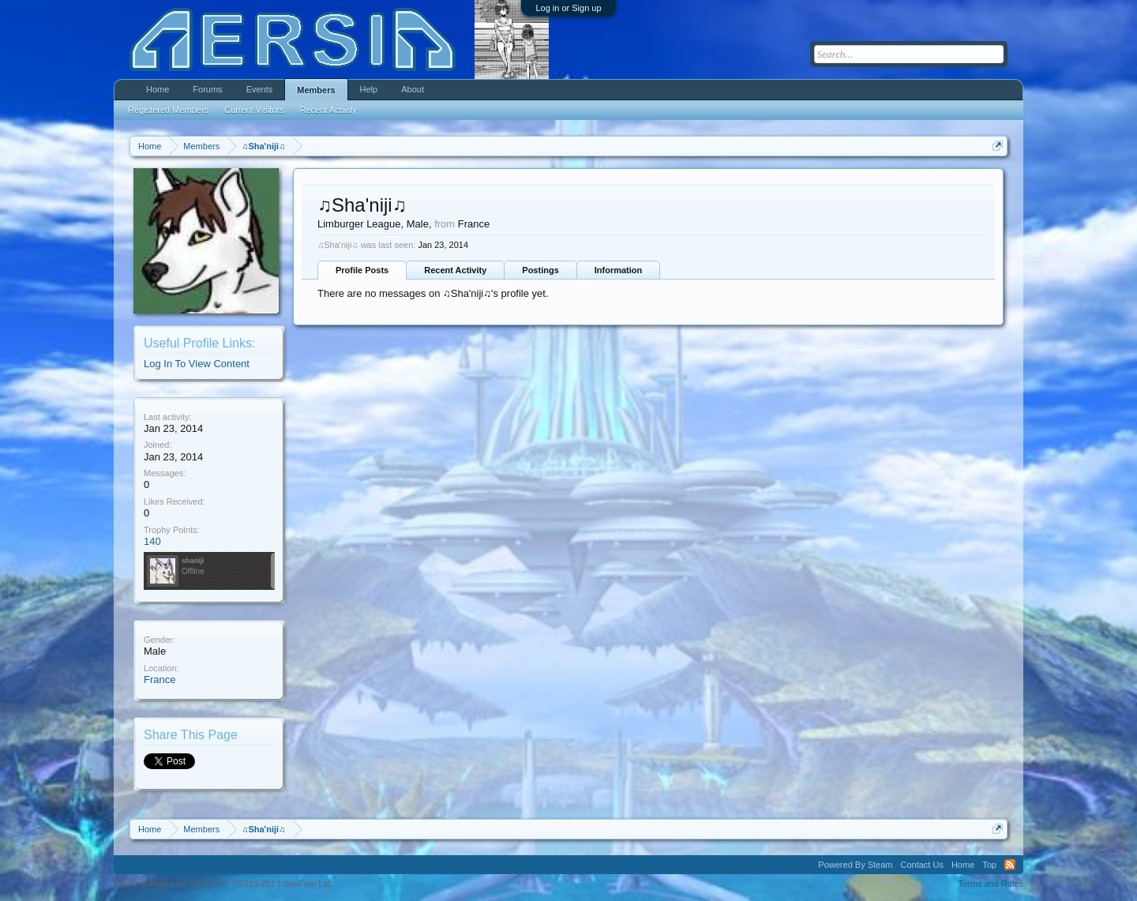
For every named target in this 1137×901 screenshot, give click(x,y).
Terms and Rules (990, 883)
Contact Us (921, 864)
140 (152, 541)
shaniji (193, 561)
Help (369, 89)
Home (157, 89)
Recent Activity (455, 270)
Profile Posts (362, 270)
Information (619, 270)
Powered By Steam (855, 864)
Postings (540, 270)
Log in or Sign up (568, 8)
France (159, 679)
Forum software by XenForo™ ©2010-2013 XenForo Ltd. (223, 883)
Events (259, 89)
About (412, 89)
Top (989, 864)
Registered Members (168, 110)
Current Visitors (254, 110)
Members (316, 90)
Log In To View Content (197, 364)
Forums (207, 89)
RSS (1009, 864)
